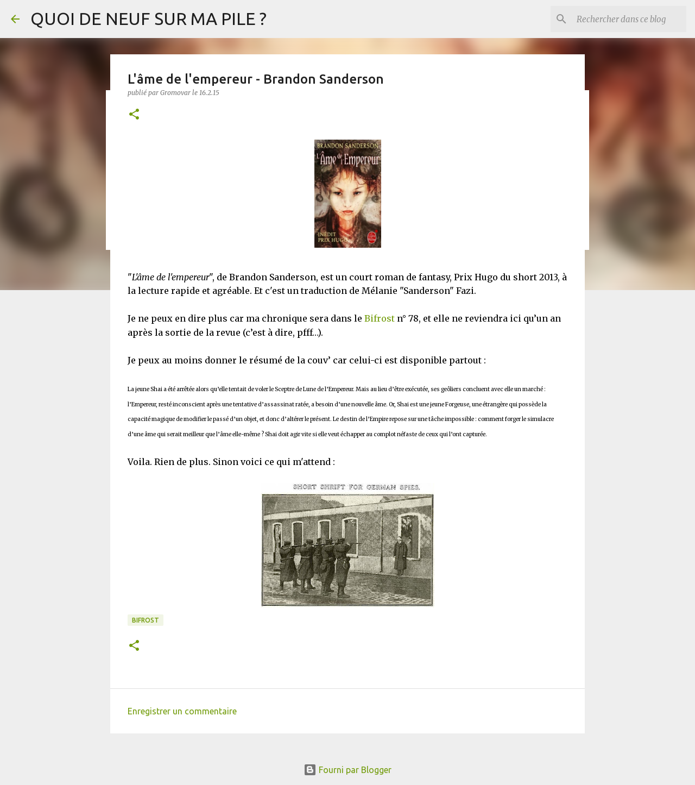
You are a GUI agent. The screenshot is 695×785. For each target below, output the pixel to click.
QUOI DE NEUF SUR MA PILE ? (148, 18)
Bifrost (379, 318)
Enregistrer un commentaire (182, 711)
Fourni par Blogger (347, 770)
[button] (134, 115)
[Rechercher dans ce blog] (629, 19)
